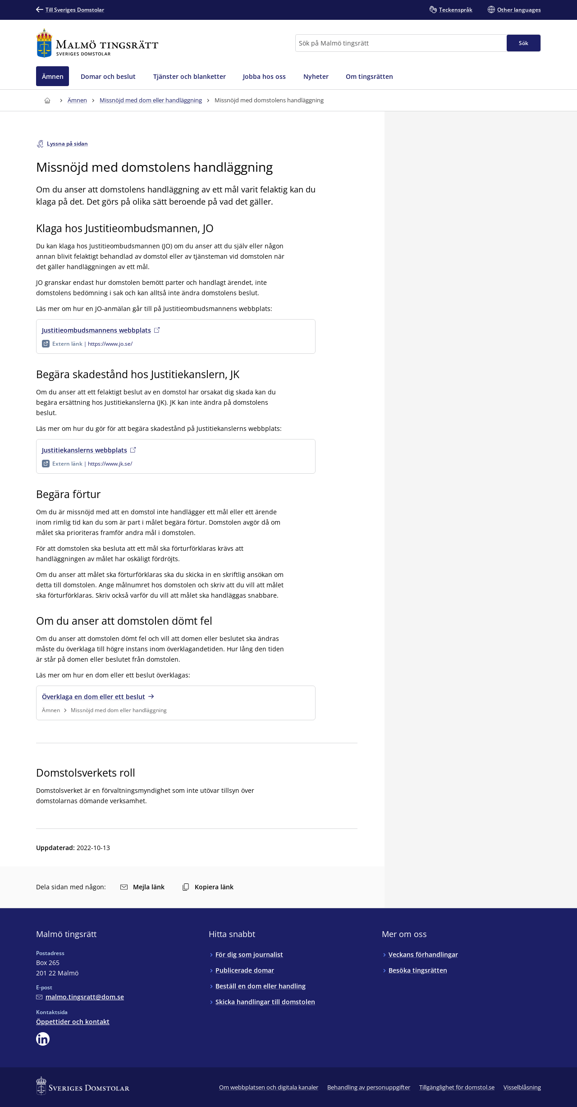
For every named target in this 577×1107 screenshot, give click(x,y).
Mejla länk (142, 887)
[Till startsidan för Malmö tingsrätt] (97, 43)
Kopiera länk (208, 887)
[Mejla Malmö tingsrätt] (80, 997)
